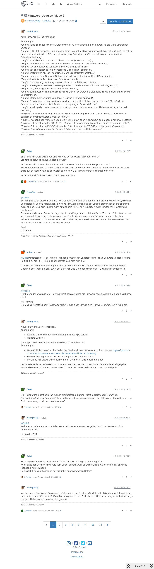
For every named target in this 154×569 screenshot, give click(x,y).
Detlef (29, 151)
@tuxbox (25, 290)
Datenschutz (77, 556)
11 (93, 524)
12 (100, 524)
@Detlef (40, 192)
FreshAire (31, 192)
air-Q (83, 547)
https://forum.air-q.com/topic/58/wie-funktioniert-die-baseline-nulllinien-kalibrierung (78, 352)
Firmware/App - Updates (38, 20)
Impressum (77, 551)
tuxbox (30, 252)
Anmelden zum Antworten (120, 21)
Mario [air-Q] (32, 31)
